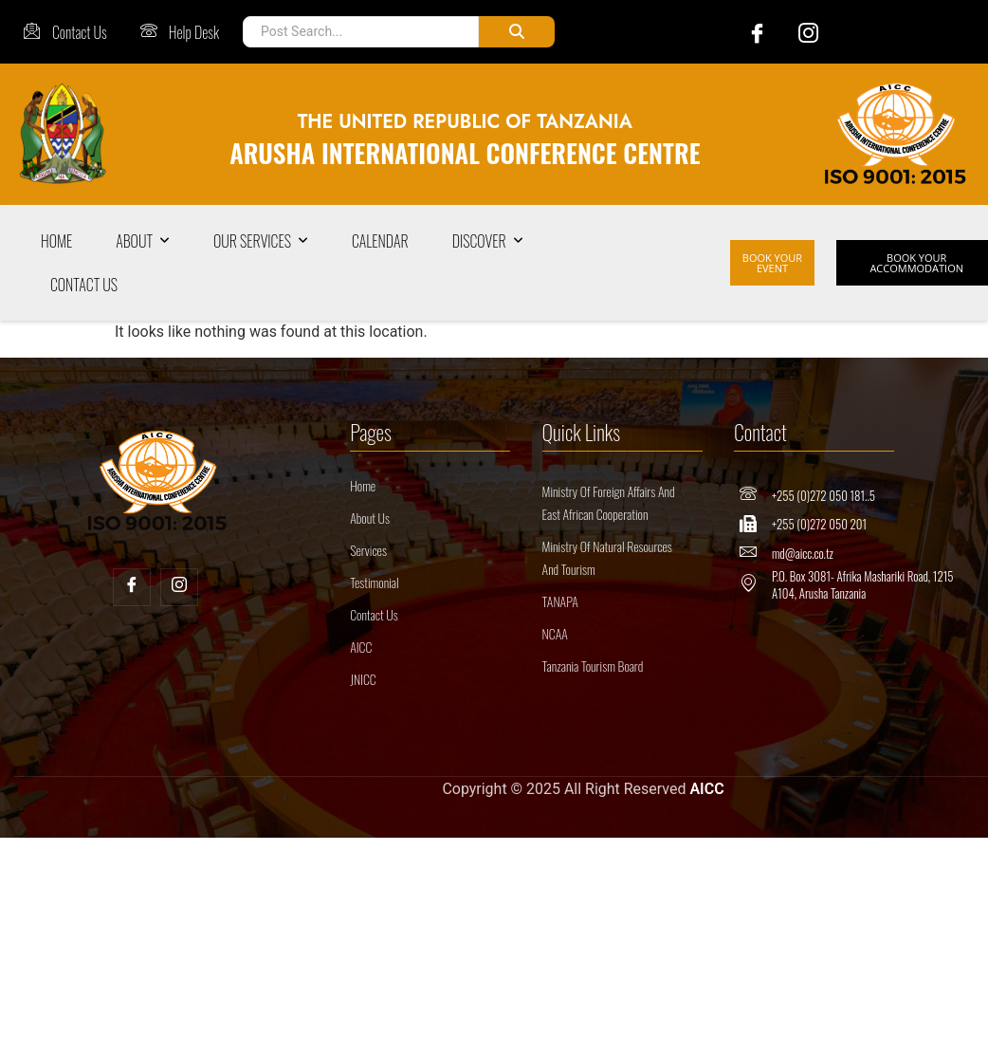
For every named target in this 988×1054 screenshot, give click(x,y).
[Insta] (179, 587)
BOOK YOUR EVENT (772, 262)
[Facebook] (748, 32)
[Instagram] (799, 32)
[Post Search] (361, 31)
